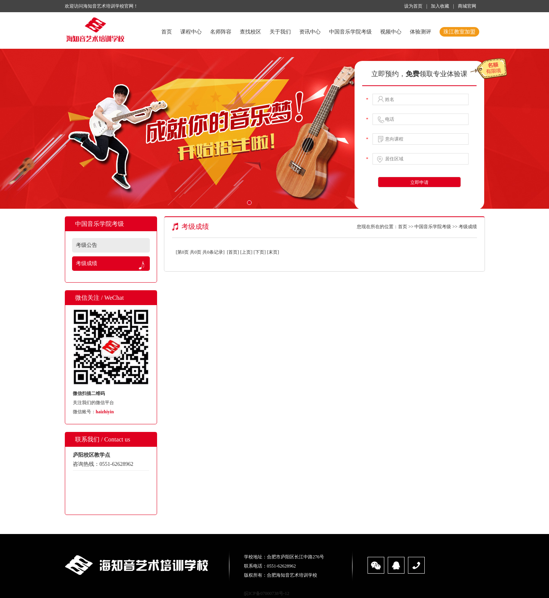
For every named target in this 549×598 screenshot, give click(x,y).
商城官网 (467, 6)
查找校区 (250, 32)
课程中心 (191, 32)
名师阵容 (220, 32)
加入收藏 (440, 6)
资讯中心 (310, 32)
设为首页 (413, 6)
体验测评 (420, 32)
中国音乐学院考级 (350, 32)
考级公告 (86, 245)
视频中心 (390, 32)
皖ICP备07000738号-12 (266, 593)
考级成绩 (86, 263)
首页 (166, 32)
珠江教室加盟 (459, 32)
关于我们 (280, 32)
